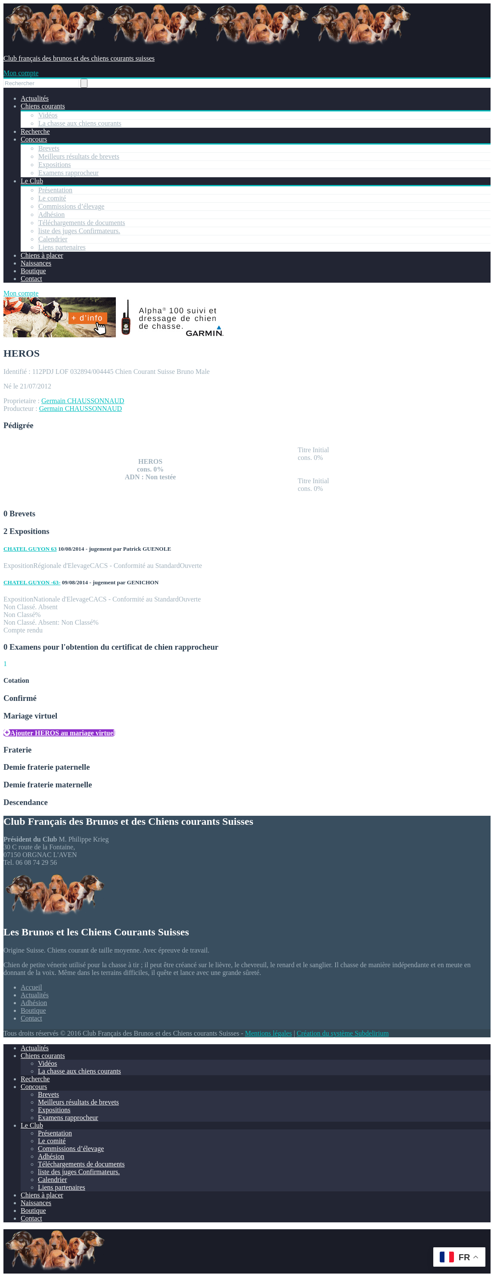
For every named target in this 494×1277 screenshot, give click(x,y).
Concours (34, 139)
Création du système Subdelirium (343, 1033)
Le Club (32, 181)
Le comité (52, 198)
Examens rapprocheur (68, 172)
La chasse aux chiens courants (79, 123)
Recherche (35, 131)
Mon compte (20, 73)
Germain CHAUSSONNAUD (82, 400)
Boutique (33, 271)
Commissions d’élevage (71, 206)
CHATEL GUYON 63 (30, 549)
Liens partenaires (62, 247)
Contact (31, 278)
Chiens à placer (42, 255)
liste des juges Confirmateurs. (79, 230)
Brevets (48, 148)
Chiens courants (43, 106)
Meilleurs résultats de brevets (78, 156)
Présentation (55, 190)
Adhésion (51, 214)
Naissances (36, 263)
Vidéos (47, 115)
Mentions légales (268, 1033)
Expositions (54, 164)
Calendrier (53, 239)
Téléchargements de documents (81, 222)
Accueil (31, 987)
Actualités (35, 98)
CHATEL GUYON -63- (31, 582)
